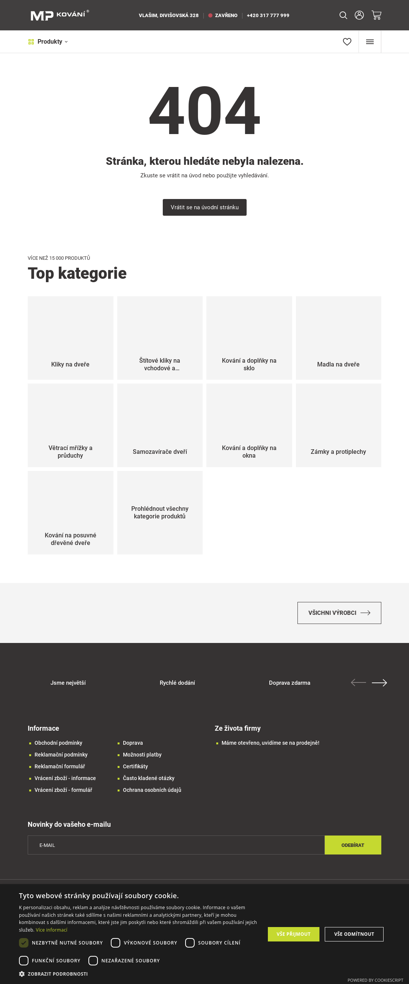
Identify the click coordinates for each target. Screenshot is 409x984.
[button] (138, 974)
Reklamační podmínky (61, 755)
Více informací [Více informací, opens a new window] (51, 930)
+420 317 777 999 (268, 15)
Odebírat (352, 846)
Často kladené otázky (149, 779)
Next (379, 683)
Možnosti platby (142, 755)
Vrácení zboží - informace (65, 779)
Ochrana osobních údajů (152, 791)
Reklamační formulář (60, 767)
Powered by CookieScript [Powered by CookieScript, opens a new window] (375, 980)
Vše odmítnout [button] (354, 934)
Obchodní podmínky (58, 744)
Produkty (47, 41)
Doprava (133, 744)
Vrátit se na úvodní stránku (205, 207)
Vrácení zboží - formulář (63, 791)
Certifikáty (135, 767)
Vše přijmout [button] (293, 934)
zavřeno (223, 15)
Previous (358, 683)
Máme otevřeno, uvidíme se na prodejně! (270, 744)
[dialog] (204, 934)
